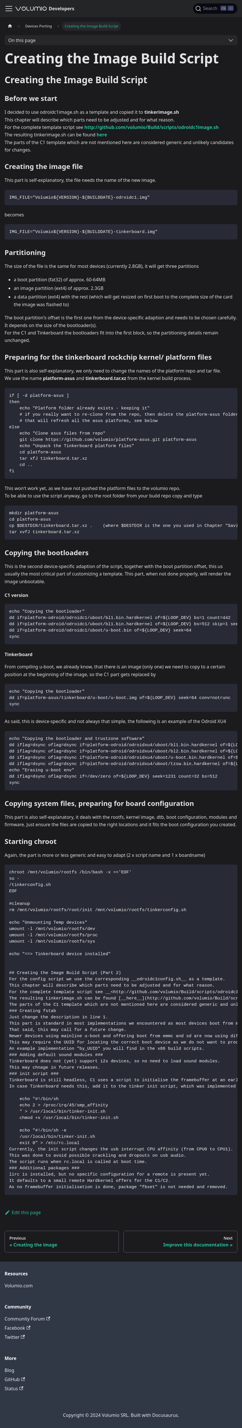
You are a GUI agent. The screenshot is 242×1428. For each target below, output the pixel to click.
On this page (22, 40)
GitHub (15, 1379)
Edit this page (23, 1212)
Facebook (17, 1328)
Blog (9, 1370)
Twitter (15, 1337)
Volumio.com (19, 1285)
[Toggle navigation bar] (9, 8)
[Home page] (10, 26)
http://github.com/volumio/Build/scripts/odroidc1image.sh (151, 127)
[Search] (215, 8)
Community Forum (27, 1319)
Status (14, 1388)
